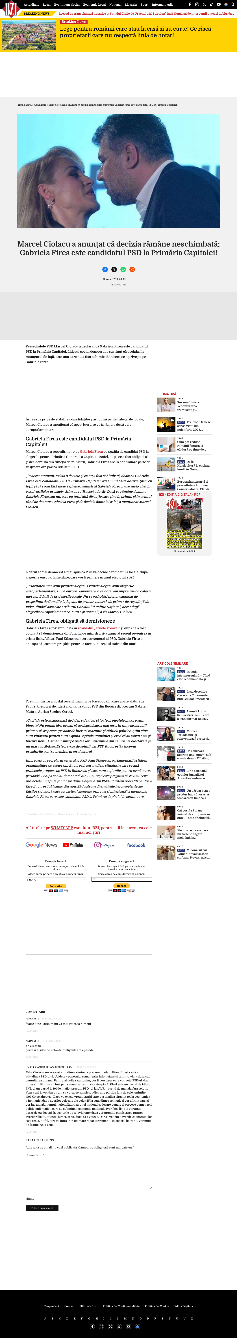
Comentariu (35, 1155)
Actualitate (31, 4)
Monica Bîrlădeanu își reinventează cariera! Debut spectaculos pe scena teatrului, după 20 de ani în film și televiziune (194, 735)
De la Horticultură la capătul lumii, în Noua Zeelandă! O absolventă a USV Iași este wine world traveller (194, 465)
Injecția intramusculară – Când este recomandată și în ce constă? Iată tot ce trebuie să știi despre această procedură (193, 675)
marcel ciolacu (66, 814)
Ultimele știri (88, 1312)
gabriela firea (47, 814)
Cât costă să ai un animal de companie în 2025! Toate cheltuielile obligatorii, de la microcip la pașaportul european (194, 814)
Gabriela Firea (91, 451)
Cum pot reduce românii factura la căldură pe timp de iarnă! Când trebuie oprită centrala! (191, 445)
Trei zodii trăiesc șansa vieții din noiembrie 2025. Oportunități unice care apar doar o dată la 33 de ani (194, 426)
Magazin (131, 4)
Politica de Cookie (157, 1312)
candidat (32, 814)
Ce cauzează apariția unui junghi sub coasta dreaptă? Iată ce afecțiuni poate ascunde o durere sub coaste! (194, 754)
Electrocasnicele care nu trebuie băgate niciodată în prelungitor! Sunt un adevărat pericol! (192, 834)
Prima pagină (24, 104)
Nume (30, 1204)
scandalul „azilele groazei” (98, 628)
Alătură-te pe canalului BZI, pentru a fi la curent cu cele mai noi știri (89, 830)
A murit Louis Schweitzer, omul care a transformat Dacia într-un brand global (193, 715)
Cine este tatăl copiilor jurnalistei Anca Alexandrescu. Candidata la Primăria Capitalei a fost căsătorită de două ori (192, 774)
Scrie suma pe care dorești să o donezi (121, 874)
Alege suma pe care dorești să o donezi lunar (55, 874)
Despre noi (51, 1312)
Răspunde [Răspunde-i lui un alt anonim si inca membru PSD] (32, 1132)
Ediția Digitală (183, 1312)
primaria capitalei (87, 814)
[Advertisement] (89, 925)
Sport (144, 4)
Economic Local (94, 4)
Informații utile (162, 4)
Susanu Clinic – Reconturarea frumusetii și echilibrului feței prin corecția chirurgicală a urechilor (193, 406)
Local (47, 4)
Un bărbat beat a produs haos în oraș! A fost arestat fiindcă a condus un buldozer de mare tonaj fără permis (193, 794)
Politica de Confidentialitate (121, 1312)
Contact (69, 1312)
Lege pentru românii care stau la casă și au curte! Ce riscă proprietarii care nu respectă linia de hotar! (135, 32)
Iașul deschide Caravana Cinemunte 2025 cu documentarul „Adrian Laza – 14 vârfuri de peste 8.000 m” (193, 695)
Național (115, 4)
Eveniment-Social (67, 4)
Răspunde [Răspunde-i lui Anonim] (32, 1031)
